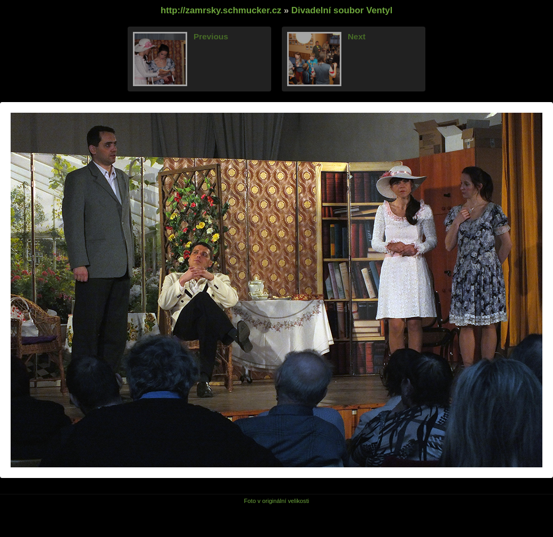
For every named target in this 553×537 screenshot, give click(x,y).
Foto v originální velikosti (276, 501)
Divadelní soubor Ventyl (341, 10)
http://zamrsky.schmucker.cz (221, 10)
